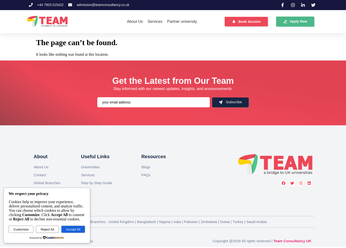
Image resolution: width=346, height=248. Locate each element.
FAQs (145, 175)
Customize (21, 229)
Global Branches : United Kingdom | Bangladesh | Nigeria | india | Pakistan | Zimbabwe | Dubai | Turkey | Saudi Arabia (173, 222)
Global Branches (47, 183)
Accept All (73, 229)
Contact (40, 175)
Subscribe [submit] (230, 102)
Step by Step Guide (96, 183)
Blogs (145, 167)
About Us (41, 167)
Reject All (47, 229)
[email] (153, 102)
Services (88, 175)
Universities (90, 167)
